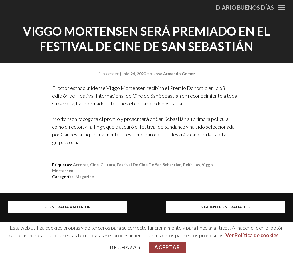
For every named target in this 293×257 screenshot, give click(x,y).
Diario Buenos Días (245, 7)
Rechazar (125, 247)
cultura (107, 164)
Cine (94, 164)
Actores (80, 164)
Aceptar (167, 247)
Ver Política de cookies (252, 235)
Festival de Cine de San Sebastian (149, 164)
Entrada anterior (67, 206)
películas (191, 164)
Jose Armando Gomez (174, 73)
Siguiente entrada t (225, 206)
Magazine (85, 176)
